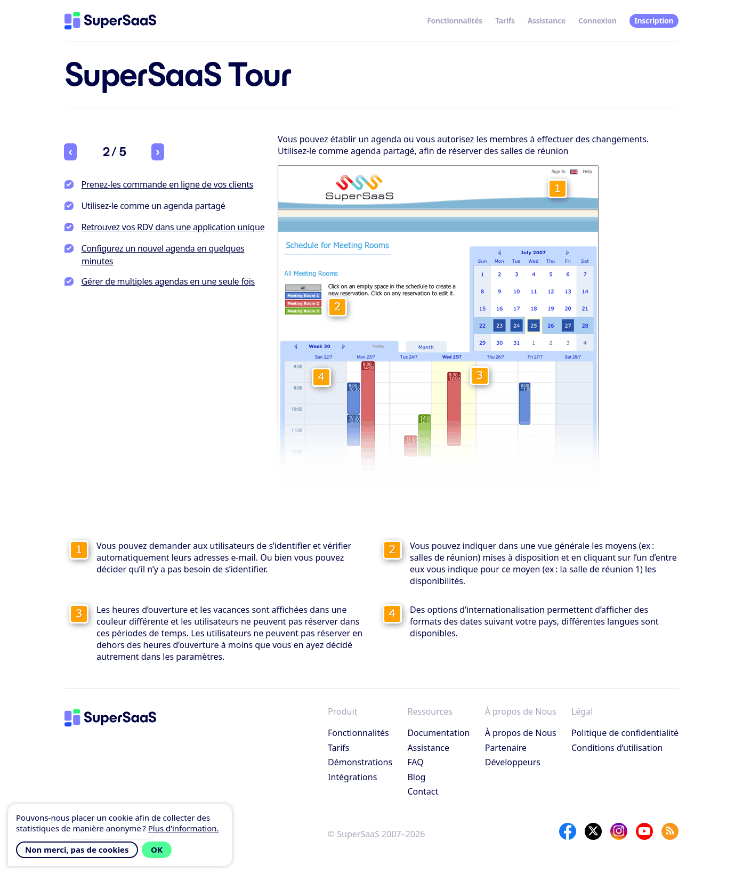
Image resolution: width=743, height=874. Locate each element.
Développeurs (512, 762)
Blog (416, 777)
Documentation (438, 733)
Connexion (597, 20)
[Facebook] (567, 831)
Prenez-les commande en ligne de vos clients (167, 184)
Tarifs (505, 20)
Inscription (653, 20)
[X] (593, 831)
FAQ (415, 762)
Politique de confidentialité (625, 733)
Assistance (547, 20)
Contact (422, 791)
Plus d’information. (183, 828)
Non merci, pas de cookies (77, 849)
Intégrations (352, 777)
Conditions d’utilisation (617, 748)
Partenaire (506, 748)
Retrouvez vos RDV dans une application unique (172, 227)
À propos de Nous (520, 733)
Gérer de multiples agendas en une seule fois (168, 281)
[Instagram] (618, 831)
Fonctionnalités (454, 20)
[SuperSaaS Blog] (670, 831)
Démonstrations (360, 762)
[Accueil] (110, 20)
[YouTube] (644, 831)
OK (157, 849)
